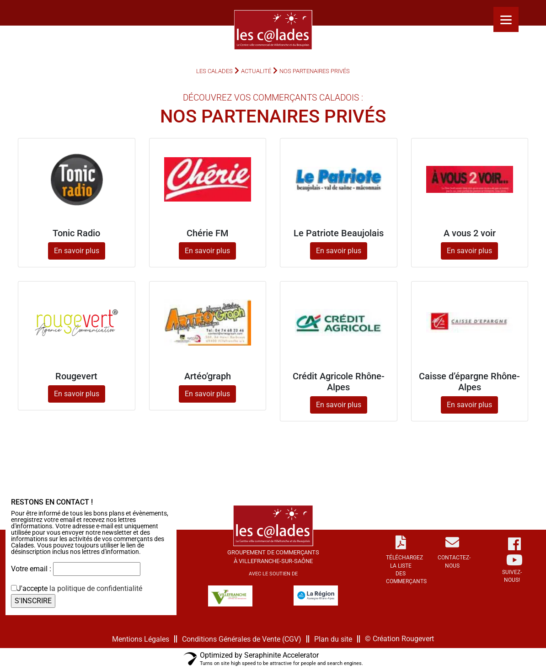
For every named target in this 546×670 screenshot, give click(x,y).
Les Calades (214, 71)
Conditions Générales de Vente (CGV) (241, 639)
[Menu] (506, 19)
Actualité (256, 71)
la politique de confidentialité (95, 588)
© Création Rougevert (399, 638)
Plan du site (333, 639)
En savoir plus (76, 250)
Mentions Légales (140, 639)
